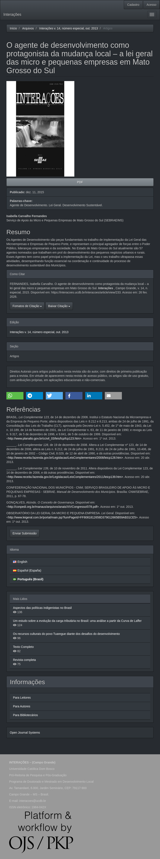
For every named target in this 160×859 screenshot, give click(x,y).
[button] (14, 395)
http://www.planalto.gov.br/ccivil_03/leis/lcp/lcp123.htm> (44, 438)
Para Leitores (22, 697)
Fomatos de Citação (27, 306)
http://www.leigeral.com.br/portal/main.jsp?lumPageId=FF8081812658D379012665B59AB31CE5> (73, 517)
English (22, 561)
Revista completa (24, 660)
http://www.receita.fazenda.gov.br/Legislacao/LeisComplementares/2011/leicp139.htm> (65, 477)
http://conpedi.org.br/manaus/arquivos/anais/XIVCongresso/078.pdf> (53, 506)
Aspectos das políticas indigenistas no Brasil (42, 607)
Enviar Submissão (25, 533)
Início (13, 28)
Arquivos (28, 28)
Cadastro (133, 4)
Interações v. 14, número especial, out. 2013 (68, 28)
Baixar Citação (59, 306)
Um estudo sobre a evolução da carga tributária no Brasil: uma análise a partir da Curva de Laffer (77, 620)
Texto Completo (23, 647)
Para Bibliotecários (25, 715)
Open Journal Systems (25, 732)
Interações (12, 14)
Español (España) (29, 570)
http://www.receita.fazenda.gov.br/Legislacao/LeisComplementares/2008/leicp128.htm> (65, 457)
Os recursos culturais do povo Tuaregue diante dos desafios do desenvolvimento (66, 634)
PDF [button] (80, 182)
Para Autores (21, 706)
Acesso (151, 4)
